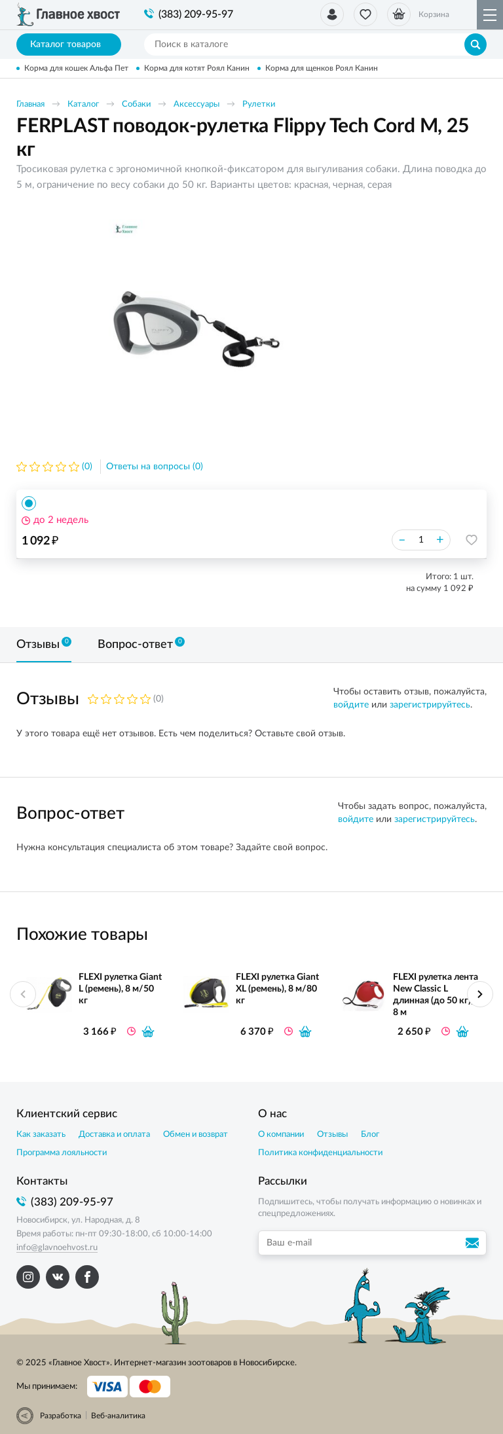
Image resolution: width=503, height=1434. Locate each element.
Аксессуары (196, 104)
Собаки (136, 104)
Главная (30, 104)
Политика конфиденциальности (320, 1153)
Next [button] (480, 994)
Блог (370, 1134)
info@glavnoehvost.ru (57, 1248)
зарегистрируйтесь (430, 704)
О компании (281, 1134)
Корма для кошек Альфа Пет (76, 68)
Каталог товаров (69, 44)
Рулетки (258, 104)
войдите (351, 704)
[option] (196, 325)
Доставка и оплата (114, 1134)
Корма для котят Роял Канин (197, 68)
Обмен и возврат (195, 1134)
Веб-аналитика (118, 1416)
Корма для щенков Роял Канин (321, 68)
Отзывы (332, 1134)
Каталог (83, 104)
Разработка (60, 1416)
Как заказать (40, 1134)
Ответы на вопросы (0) (154, 466)
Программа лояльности (61, 1153)
